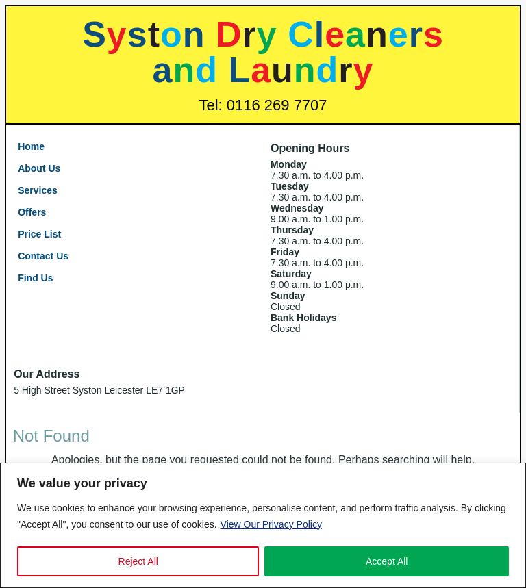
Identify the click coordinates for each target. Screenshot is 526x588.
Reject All (138, 561)
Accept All (387, 561)
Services (38, 190)
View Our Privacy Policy (271, 524)
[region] (263, 525)
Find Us (35, 277)
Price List (39, 234)
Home (31, 146)
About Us (39, 168)
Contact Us (43, 256)
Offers (32, 212)
